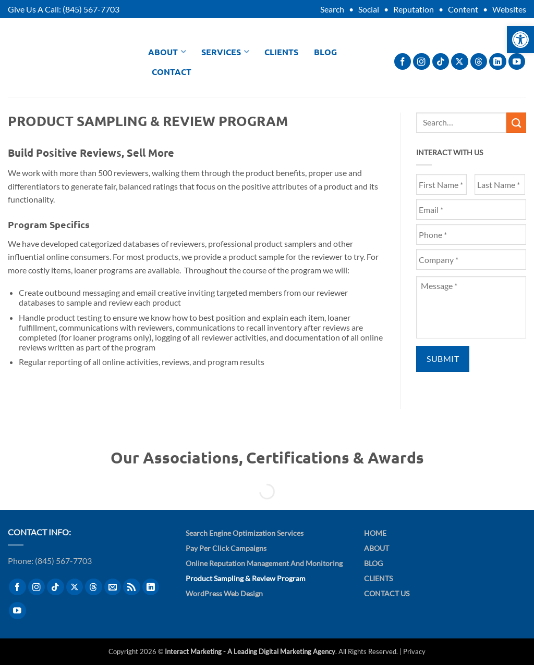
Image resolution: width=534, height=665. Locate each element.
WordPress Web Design (224, 593)
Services (225, 51)
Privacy (414, 651)
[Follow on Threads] (479, 61)
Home (375, 533)
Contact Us (386, 593)
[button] (520, 39)
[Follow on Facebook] (402, 61)
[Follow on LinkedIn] (497, 61)
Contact (171, 71)
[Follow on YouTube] (517, 61)
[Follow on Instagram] (421, 61)
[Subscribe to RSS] (131, 587)
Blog (325, 51)
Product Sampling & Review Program (246, 578)
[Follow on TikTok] (441, 61)
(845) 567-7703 (91, 9)
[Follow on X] (459, 61)
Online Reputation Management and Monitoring (264, 563)
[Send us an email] (113, 587)
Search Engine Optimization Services (245, 533)
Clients (281, 51)
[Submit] (516, 122)
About (167, 51)
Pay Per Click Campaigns (226, 548)
